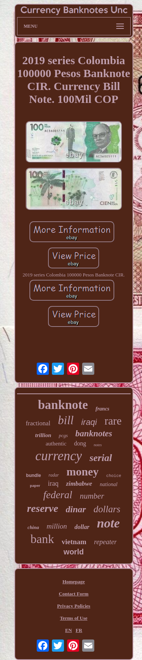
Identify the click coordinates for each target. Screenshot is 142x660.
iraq (53, 483)
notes (97, 445)
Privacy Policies (74, 606)
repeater (105, 542)
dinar (76, 509)
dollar (82, 527)
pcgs (63, 435)
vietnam (74, 542)
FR (79, 630)
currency (58, 455)
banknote (63, 405)
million (57, 526)
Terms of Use (73, 618)
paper (35, 485)
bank (42, 539)
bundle (33, 475)
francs (102, 409)
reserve (42, 508)
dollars (107, 509)
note (108, 523)
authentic (55, 444)
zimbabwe (79, 483)
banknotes (93, 433)
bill (65, 420)
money (83, 471)
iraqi (89, 422)
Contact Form (73, 594)
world (74, 552)
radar (53, 475)
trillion (43, 435)
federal (57, 495)
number (92, 496)
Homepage (73, 581)
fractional (38, 423)
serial (100, 457)
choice (114, 476)
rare (113, 421)
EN (68, 630)
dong (80, 443)
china (33, 527)
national (108, 484)
